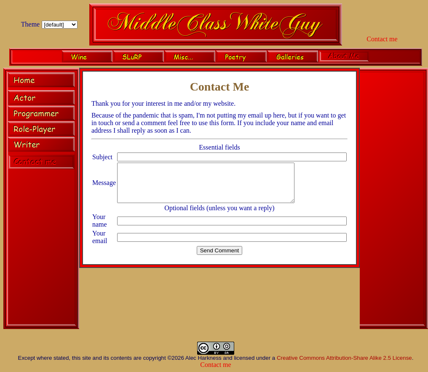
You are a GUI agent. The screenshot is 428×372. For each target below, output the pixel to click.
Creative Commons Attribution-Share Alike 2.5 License (344, 358)
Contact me (381, 39)
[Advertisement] (394, 199)
